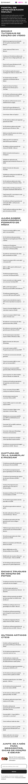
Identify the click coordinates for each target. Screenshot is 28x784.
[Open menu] (26, 2)
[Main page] (5, 2)
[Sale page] (19, 2)
